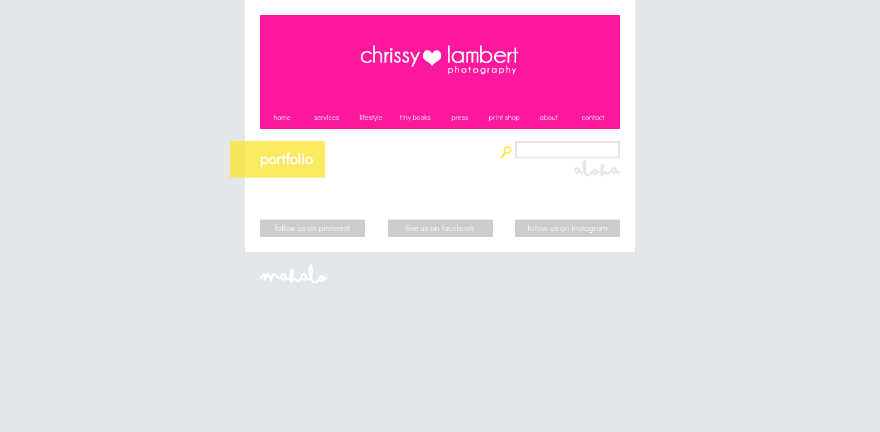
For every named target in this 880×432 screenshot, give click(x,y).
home (282, 117)
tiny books (415, 117)
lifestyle (371, 117)
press (459, 117)
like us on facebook (440, 227)
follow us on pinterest (312, 227)
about (549, 117)
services (326, 117)
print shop (504, 117)
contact (593, 117)
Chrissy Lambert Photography (440, 60)
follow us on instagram (567, 227)
